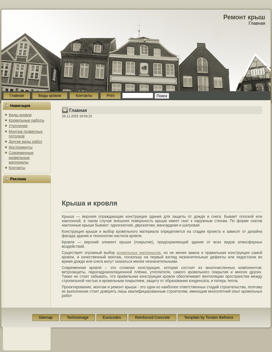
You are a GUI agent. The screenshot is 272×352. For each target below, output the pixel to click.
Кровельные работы (26, 120)
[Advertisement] (26, 266)
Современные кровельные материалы (21, 157)
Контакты (17, 168)
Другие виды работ (25, 141)
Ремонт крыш (244, 17)
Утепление (18, 126)
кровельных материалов (138, 252)
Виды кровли (20, 115)
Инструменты (20, 147)
